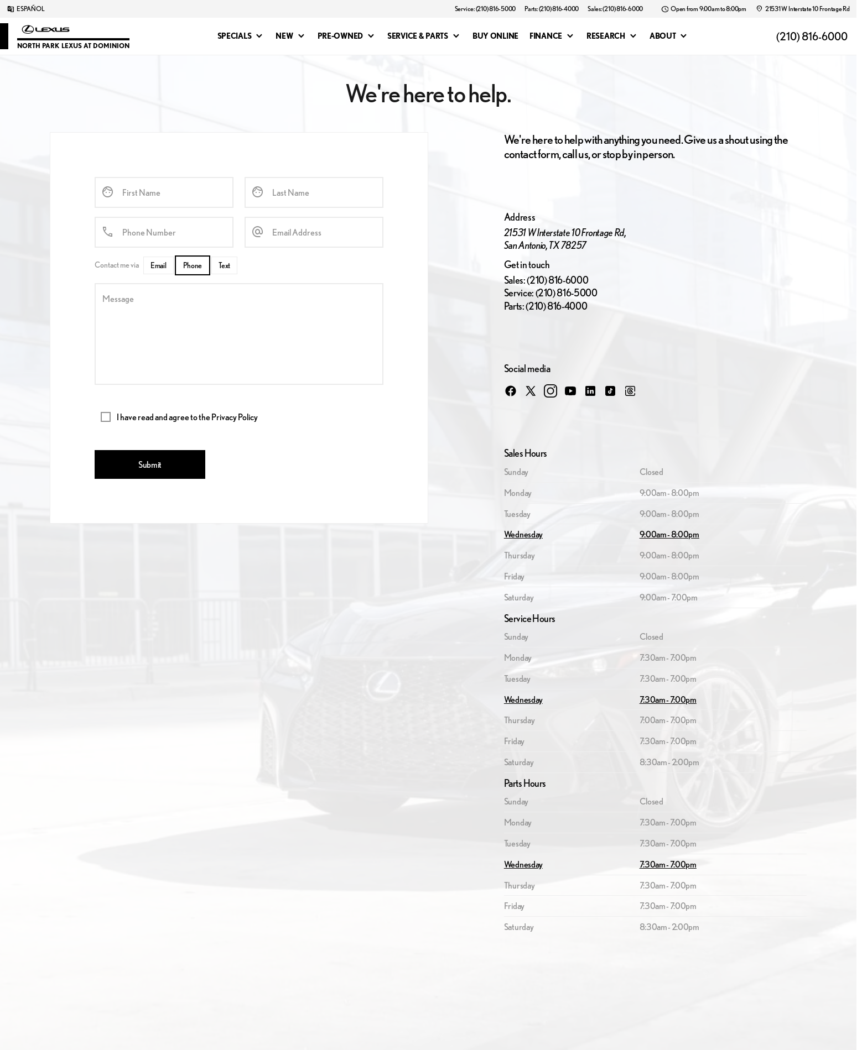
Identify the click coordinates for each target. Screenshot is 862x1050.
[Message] (239, 334)
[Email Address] (314, 232)
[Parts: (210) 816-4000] (551, 8)
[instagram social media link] (550, 390)
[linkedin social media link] (590, 390)
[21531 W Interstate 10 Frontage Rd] (802, 8)
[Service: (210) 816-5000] (485, 8)
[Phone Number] (164, 232)
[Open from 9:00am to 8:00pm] (703, 8)
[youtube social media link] (570, 390)
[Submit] (150, 464)
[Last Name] (314, 192)
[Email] (158, 265)
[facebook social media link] (510, 390)
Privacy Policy (234, 417)
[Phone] (193, 265)
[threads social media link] (630, 390)
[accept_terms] (106, 417)
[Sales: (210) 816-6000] (615, 8)
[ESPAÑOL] (25, 8)
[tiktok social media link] (610, 390)
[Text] (224, 265)
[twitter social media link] (530, 390)
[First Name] (164, 192)
